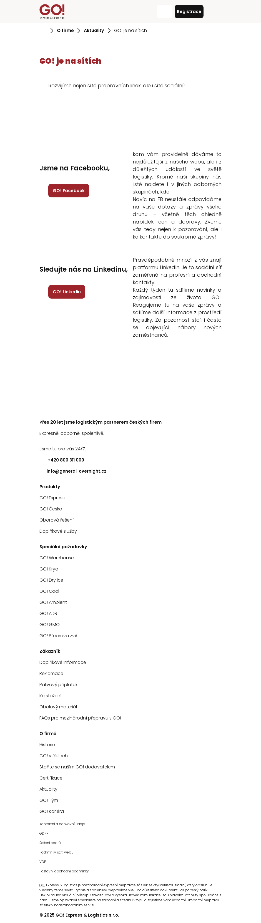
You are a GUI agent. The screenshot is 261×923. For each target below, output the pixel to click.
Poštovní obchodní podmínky (64, 871)
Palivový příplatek (58, 684)
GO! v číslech (53, 756)
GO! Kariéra (51, 811)
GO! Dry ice (51, 580)
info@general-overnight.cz (72, 471)
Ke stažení (50, 696)
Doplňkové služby (58, 531)
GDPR (44, 833)
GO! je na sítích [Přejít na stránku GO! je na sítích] (130, 30)
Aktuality (48, 789)
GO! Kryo (48, 569)
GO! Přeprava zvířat (60, 635)
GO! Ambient (53, 602)
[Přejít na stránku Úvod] (43, 30)
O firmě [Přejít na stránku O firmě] (65, 30)
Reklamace (51, 673)
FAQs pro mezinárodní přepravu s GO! (80, 718)
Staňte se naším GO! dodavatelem (77, 767)
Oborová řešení (56, 520)
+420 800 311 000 (61, 460)
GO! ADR (48, 613)
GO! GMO (49, 624)
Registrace (189, 11)
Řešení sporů (50, 842)
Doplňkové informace (62, 662)
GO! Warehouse (56, 558)
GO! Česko (50, 509)
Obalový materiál (58, 707)
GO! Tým (48, 800)
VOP (42, 861)
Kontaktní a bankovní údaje (62, 824)
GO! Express (52, 498)
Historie (47, 744)
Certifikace (50, 778)
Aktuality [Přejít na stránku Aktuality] (94, 30)
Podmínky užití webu (56, 852)
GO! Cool (49, 591)
